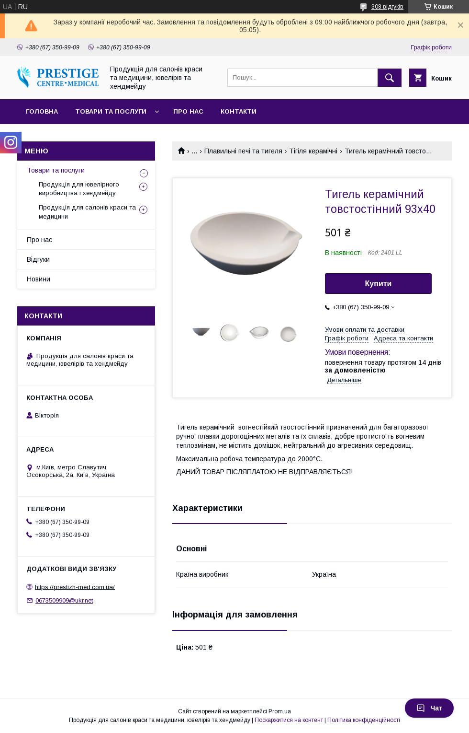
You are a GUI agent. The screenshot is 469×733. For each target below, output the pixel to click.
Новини (38, 279)
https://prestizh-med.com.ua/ (75, 586)
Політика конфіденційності (363, 720)
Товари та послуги (110, 111)
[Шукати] (390, 78)
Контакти (239, 111)
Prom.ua (279, 711)
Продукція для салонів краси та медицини (87, 212)
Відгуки (38, 259)
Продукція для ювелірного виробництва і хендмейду (79, 189)
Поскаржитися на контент (289, 720)
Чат (429, 708)
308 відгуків (387, 6)
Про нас (188, 111)
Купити (378, 283)
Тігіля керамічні (313, 151)
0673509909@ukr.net (64, 600)
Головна (42, 111)
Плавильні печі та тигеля (243, 151)
